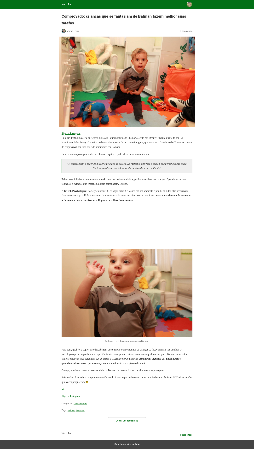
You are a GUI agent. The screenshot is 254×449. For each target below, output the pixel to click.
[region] (86, 225)
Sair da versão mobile (127, 444)
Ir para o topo (186, 435)
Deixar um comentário (127, 420)
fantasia (80, 410)
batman (71, 410)
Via (63, 389)
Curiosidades (80, 403)
